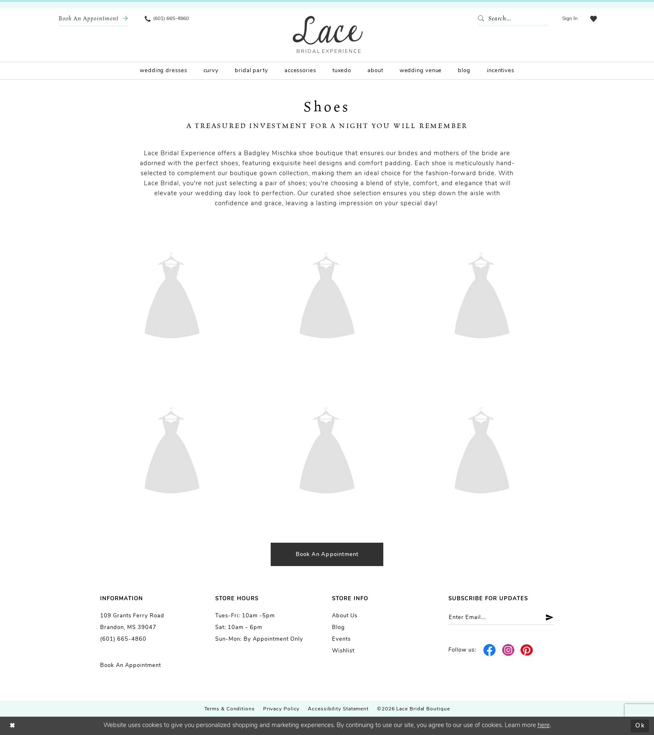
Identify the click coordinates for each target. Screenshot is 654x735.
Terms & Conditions (229, 709)
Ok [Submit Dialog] (640, 725)
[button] (570, 18)
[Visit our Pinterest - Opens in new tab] (527, 650)
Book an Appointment (130, 665)
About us (344, 616)
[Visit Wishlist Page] (593, 18)
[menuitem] (93, 19)
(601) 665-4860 (123, 639)
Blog (338, 627)
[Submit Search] (482, 18)
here (544, 725)
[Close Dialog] (12, 725)
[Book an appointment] (93, 19)
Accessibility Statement (338, 709)
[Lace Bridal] (328, 34)
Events (341, 639)
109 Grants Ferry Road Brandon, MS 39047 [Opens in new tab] (132, 621)
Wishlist (343, 651)
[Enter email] (501, 617)
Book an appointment (327, 554)
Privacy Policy (281, 709)
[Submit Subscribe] (546, 617)
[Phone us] (166, 18)
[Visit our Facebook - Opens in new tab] (490, 650)
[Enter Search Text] (512, 18)
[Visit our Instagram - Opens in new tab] (508, 650)
